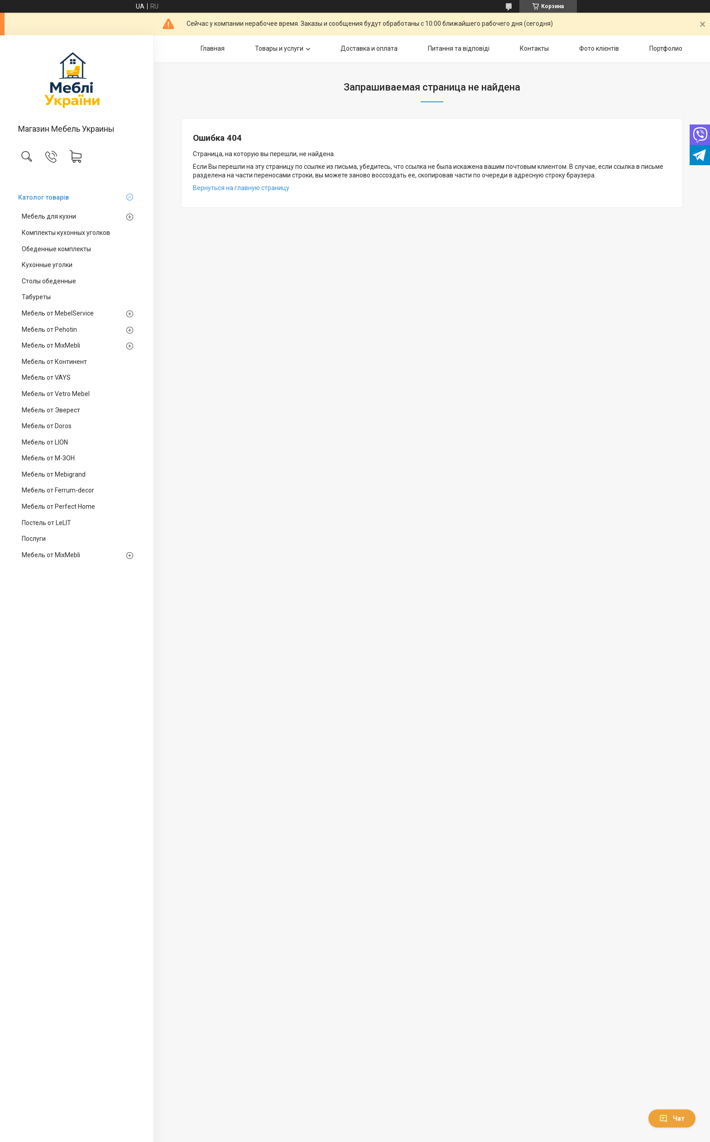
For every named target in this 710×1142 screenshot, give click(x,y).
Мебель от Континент (54, 361)
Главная (213, 48)
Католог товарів (43, 197)
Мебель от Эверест (51, 410)
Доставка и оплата (369, 48)
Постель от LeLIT (46, 522)
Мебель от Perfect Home (58, 506)
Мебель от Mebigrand (54, 474)
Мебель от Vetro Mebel (56, 393)
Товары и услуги (279, 48)
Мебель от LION (45, 442)
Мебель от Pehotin (49, 329)
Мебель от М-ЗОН (48, 458)
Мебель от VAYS (46, 377)
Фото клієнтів (599, 48)
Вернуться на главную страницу (241, 187)
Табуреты (36, 297)
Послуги (34, 538)
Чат (672, 1118)
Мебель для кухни (49, 216)
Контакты (534, 48)
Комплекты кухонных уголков (66, 232)
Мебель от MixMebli (51, 345)
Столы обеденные (49, 281)
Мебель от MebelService (58, 313)
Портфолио (665, 48)
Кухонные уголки (47, 264)
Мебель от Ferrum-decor (58, 490)
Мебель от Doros (47, 426)
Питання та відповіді (458, 48)
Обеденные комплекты (56, 249)
